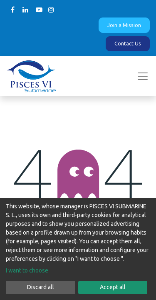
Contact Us (127, 43)
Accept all (113, 287)
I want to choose (27, 270)
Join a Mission (124, 25)
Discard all (40, 287)
